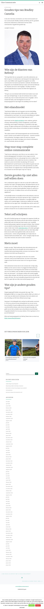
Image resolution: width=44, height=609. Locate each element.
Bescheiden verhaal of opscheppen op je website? (16, 388)
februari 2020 (8, 552)
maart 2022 (8, 505)
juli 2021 (7, 518)
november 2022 (9, 488)
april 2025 (8, 429)
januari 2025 (8, 435)
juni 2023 (7, 473)
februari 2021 (8, 529)
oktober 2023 (8, 465)
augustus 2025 (9, 420)
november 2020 (9, 535)
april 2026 (8, 403)
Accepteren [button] (31, 605)
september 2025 (9, 418)
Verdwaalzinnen (9, 390)
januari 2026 (8, 410)
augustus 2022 (9, 495)
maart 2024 (8, 454)
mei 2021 (8, 522)
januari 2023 (8, 484)
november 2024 (9, 439)
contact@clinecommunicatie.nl (22, 586)
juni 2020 (7, 546)
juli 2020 (7, 543)
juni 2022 (7, 499)
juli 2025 (7, 422)
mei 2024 (8, 450)
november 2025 (9, 414)
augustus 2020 (9, 541)
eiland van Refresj (19, 120)
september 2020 (9, 539)
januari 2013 (8, 562)
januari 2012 (8, 565)
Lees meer (22, 607)
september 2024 (9, 444)
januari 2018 (8, 560)
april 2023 (8, 478)
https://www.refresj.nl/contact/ (12, 318)
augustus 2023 (9, 469)
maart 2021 (8, 526)
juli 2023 (7, 471)
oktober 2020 (8, 537)
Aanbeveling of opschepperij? (12, 383)
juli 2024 (7, 448)
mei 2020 (8, 548)
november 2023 (9, 463)
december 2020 (9, 533)
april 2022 (8, 503)
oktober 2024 (8, 441)
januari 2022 (8, 509)
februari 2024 (8, 456)
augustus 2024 (9, 446)
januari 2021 (8, 531)
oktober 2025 (8, 416)
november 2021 (9, 514)
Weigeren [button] (38, 605)
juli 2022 (7, 497)
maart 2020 (8, 550)
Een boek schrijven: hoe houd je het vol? (14, 392)
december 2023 (9, 461)
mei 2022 (8, 501)
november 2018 (9, 556)
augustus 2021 (9, 516)
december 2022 (9, 486)
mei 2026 (8, 401)
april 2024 (8, 452)
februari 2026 (8, 408)
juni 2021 (7, 520)
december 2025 (9, 412)
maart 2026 (8, 405)
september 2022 (9, 492)
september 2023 (9, 467)
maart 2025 (8, 431)
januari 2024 (8, 458)
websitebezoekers (23, 228)
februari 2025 (8, 433)
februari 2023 (8, 482)
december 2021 (9, 512)
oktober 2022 (8, 490)
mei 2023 (8, 475)
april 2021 (8, 524)
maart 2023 (8, 480)
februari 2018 (8, 558)
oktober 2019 (8, 554)
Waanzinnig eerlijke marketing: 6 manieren (14, 385)
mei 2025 (8, 427)
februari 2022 (8, 507)
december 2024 (9, 437)
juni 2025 (7, 424)
